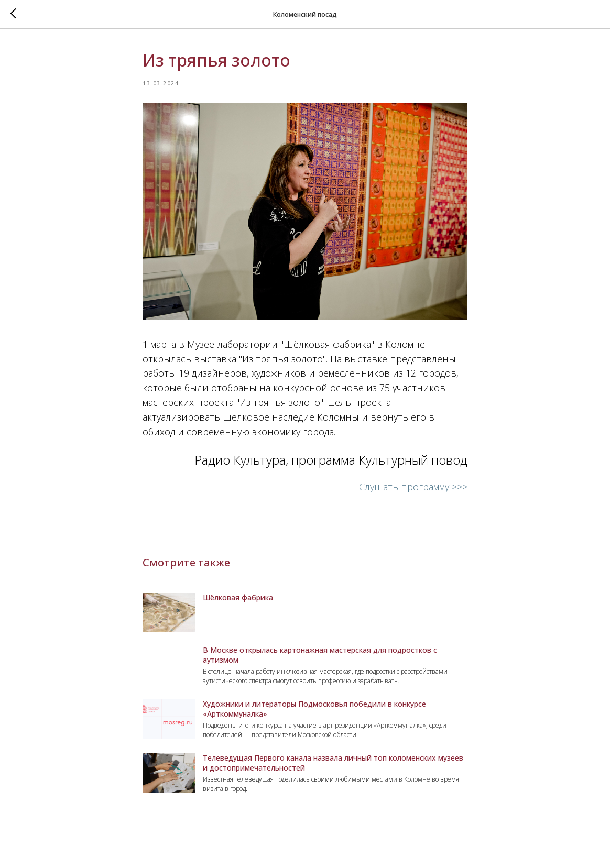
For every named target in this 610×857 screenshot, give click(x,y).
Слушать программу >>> (413, 486)
